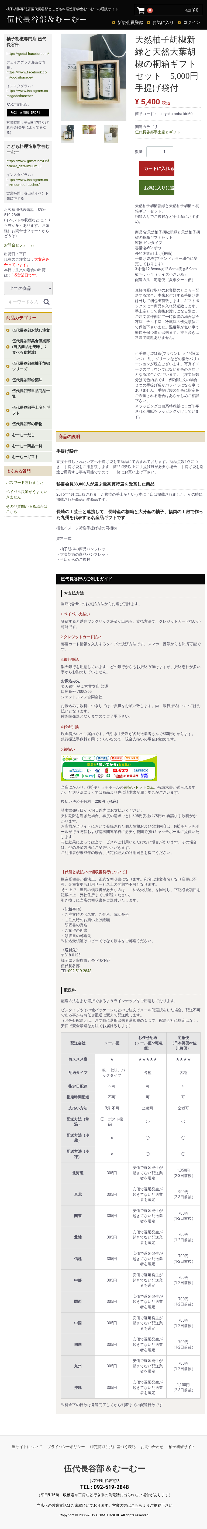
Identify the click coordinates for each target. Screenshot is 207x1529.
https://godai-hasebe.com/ (27, 54)
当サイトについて (27, 1447)
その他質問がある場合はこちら (26, 509)
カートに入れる (159, 168)
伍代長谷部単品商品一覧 (31, 394)
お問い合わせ (152, 1447)
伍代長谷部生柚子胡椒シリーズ (31, 366)
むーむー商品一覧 (27, 446)
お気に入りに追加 (159, 187)
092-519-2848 (79, 971)
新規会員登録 (130, 22)
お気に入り (163, 22)
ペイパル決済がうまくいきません (26, 494)
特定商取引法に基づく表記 (113, 1447)
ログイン (191, 22)
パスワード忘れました (25, 482)
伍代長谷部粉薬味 (27, 380)
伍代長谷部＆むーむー (104, 1468)
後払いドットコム (139, 787)
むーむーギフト (25, 457)
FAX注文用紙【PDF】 (26, 113)
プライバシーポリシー (66, 1447)
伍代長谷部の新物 (27, 424)
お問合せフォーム (19, 245)
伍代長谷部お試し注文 (31, 330)
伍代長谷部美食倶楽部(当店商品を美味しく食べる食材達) (31, 346)
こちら (136, 1505)
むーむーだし (23, 435)
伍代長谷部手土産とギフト (31, 410)
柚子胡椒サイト (182, 1447)
